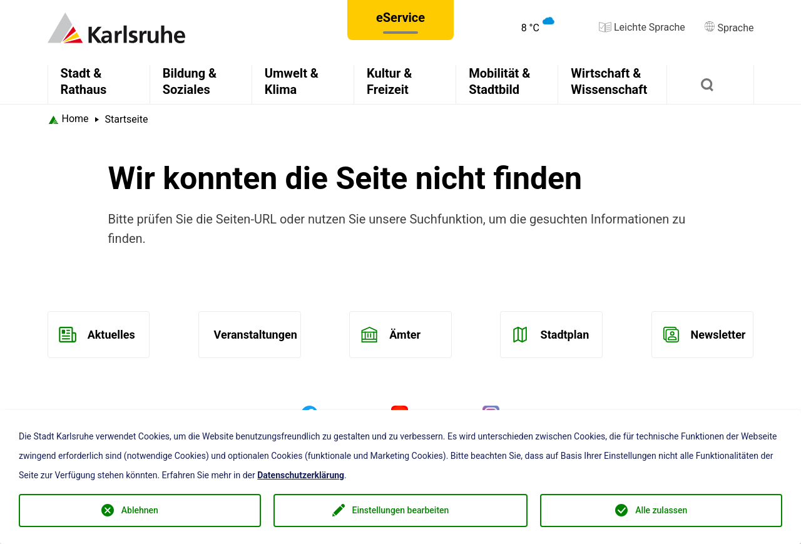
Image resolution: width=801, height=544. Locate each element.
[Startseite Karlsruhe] (68, 119)
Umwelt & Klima (292, 81)
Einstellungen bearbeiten (400, 510)
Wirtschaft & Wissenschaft (609, 81)
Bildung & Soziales (190, 81)
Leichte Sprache (642, 27)
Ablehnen (139, 510)
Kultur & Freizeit (389, 81)
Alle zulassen (661, 510)
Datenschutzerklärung (300, 475)
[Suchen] (710, 84)
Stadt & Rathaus (84, 81)
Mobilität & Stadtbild (499, 81)
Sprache (729, 28)
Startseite (126, 119)
